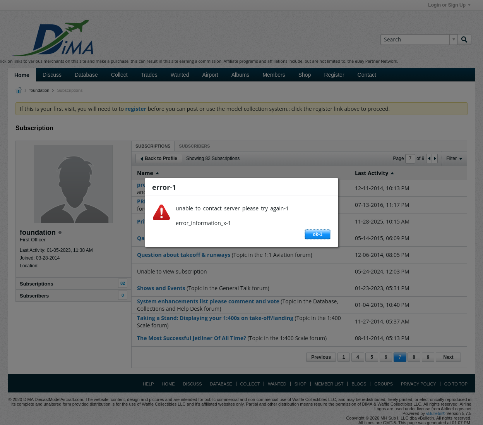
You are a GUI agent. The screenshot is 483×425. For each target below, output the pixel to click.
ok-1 (317, 234)
